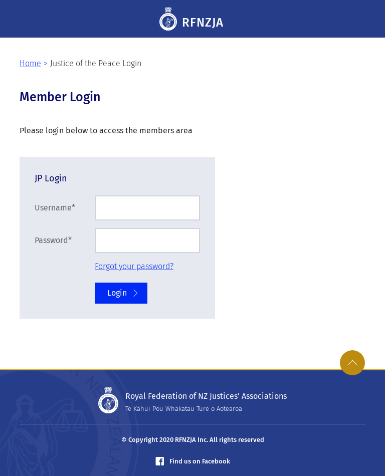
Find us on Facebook (192, 461)
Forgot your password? (134, 266)
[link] (352, 362)
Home (30, 63)
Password (51, 240)
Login (123, 293)
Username (53, 207)
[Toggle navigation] (362, 19)
